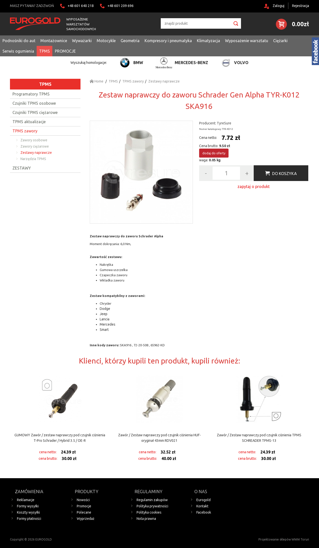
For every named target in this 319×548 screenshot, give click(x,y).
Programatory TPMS (31, 94)
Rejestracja (300, 6)
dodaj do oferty (213, 153)
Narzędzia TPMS (33, 159)
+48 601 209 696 (120, 6)
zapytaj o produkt (254, 186)
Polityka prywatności (152, 506)
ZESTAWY (21, 168)
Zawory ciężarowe (34, 146)
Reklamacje (25, 500)
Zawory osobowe (33, 140)
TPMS (45, 84)
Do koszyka (284, 173)
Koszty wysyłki (28, 512)
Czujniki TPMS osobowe (34, 103)
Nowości (83, 500)
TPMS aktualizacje (29, 121)
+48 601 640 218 (81, 6)
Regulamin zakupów (152, 500)
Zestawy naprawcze (36, 153)
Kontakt (202, 506)
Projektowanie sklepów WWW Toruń (283, 539)
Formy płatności (29, 519)
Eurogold (203, 500)
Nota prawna (146, 519)
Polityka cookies (149, 512)
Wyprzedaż (85, 519)
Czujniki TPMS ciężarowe (35, 112)
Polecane (84, 512)
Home (96, 81)
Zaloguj (278, 6)
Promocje (84, 506)
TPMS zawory (24, 131)
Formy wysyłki (28, 506)
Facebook (203, 512)
